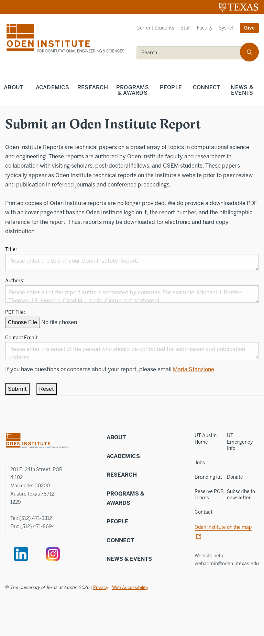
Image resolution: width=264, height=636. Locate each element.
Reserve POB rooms (209, 495)
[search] (192, 52)
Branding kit (208, 477)
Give (249, 28)
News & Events (129, 559)
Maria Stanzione (193, 369)
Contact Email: (21, 338)
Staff (185, 28)
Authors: (14, 281)
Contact (203, 512)
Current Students (155, 28)
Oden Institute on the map (223, 527)
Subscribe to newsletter (241, 495)
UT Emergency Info (240, 442)
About (13, 87)
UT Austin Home (206, 439)
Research (92, 87)
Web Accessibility (130, 587)
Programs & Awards (132, 90)
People (171, 87)
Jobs (200, 463)
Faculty (204, 28)
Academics (52, 87)
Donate (235, 477)
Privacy (100, 587)
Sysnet (226, 28)
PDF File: (15, 312)
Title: (11, 249)
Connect (206, 87)
